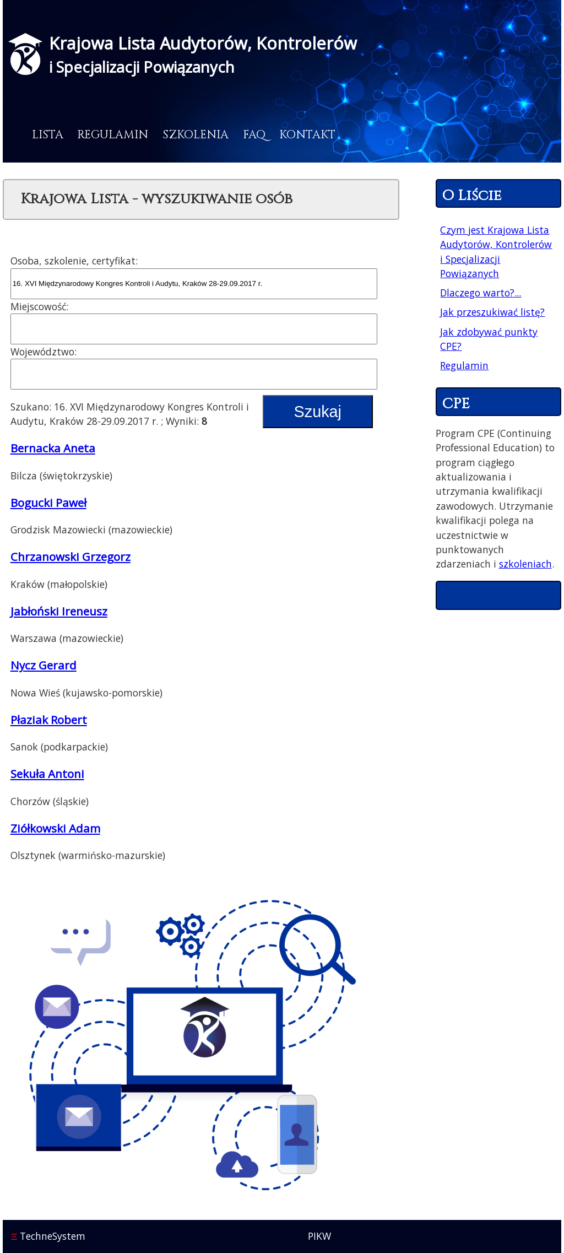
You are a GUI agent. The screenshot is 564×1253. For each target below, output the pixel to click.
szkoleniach (525, 563)
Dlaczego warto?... (480, 292)
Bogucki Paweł (48, 502)
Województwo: (43, 351)
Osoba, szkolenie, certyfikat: (74, 260)
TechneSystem (48, 1236)
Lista (47, 135)
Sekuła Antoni (47, 773)
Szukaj (317, 411)
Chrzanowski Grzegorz (70, 556)
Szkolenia (195, 135)
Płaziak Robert (48, 719)
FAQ (254, 135)
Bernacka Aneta (52, 448)
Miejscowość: (39, 306)
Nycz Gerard (43, 665)
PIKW (319, 1236)
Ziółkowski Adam (55, 828)
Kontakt (307, 135)
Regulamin (112, 135)
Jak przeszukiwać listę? (492, 311)
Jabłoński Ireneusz (58, 611)
